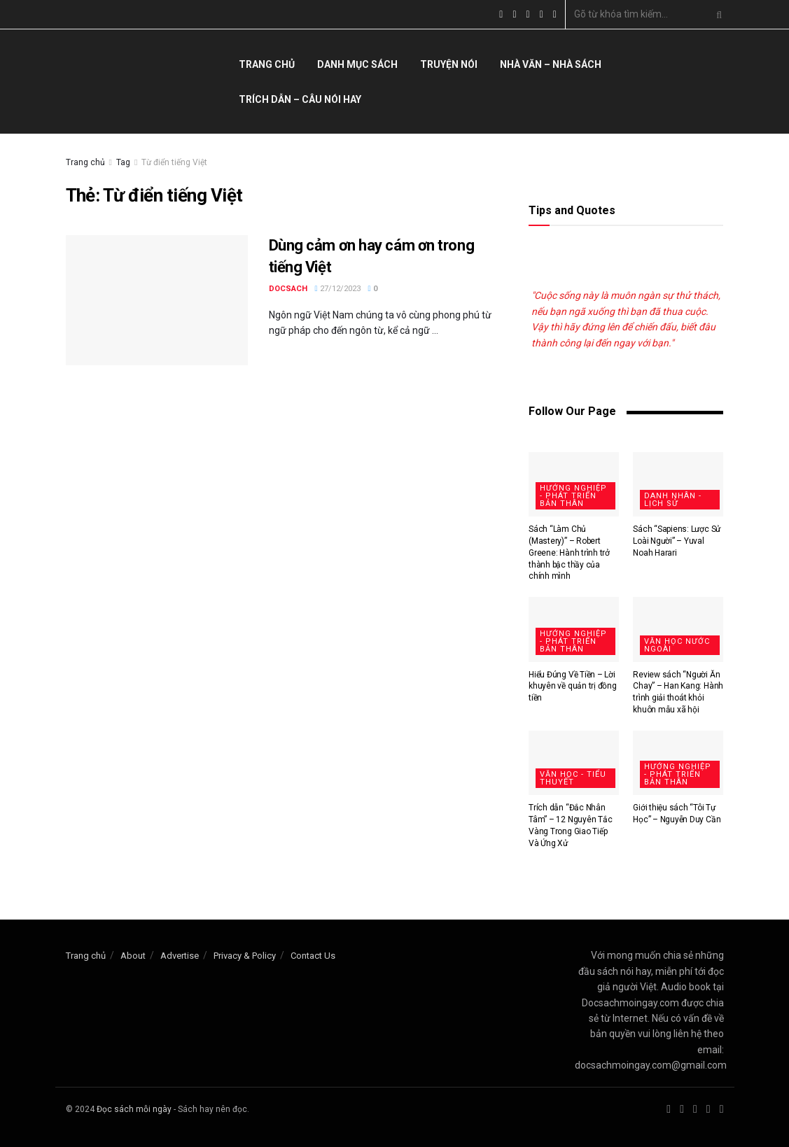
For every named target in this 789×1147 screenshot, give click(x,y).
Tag (123, 162)
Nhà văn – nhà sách (550, 64)
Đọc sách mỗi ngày (134, 1109)
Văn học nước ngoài (677, 645)
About (133, 955)
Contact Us (313, 955)
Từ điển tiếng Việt (174, 162)
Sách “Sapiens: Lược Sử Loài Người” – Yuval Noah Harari (676, 541)
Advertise (179, 955)
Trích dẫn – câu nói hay (300, 99)
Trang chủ (267, 64)
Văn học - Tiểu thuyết (573, 778)
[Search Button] (716, 14)
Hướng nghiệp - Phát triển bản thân (573, 496)
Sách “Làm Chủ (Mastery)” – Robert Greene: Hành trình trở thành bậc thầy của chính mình (569, 552)
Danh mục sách (357, 64)
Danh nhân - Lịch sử (672, 499)
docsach (288, 288)
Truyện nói (448, 64)
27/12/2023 (338, 288)
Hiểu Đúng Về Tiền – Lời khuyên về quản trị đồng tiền (572, 686)
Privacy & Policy (245, 955)
